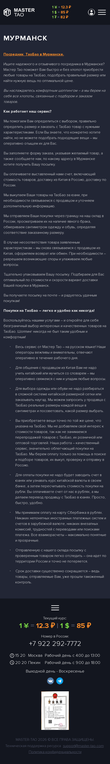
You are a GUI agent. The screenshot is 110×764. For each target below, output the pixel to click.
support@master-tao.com (83, 746)
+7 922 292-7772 (55, 643)
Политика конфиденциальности (55, 752)
